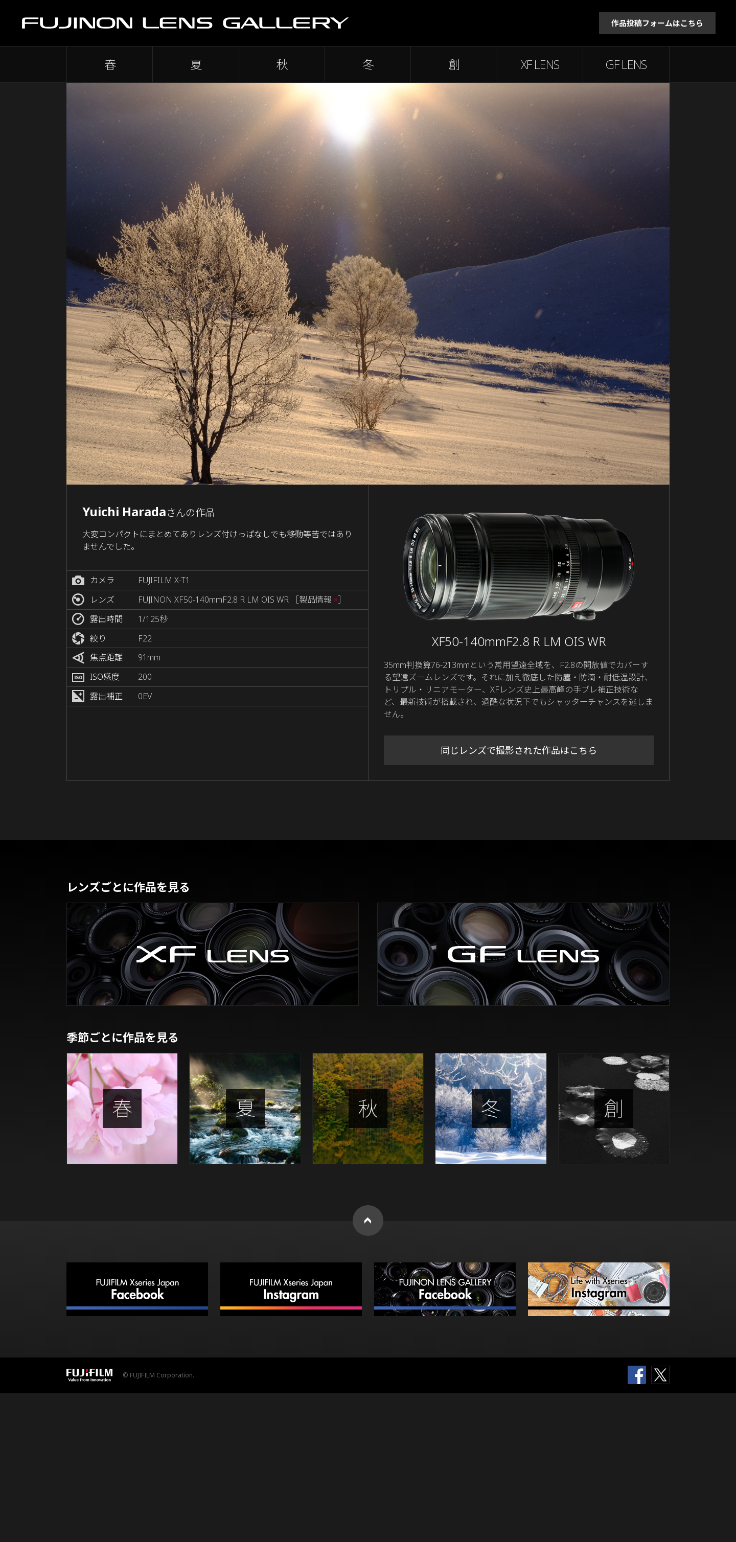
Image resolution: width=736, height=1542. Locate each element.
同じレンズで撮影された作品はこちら (519, 750)
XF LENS (540, 64)
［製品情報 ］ (318, 599)
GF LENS (626, 64)
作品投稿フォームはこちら (657, 23)
